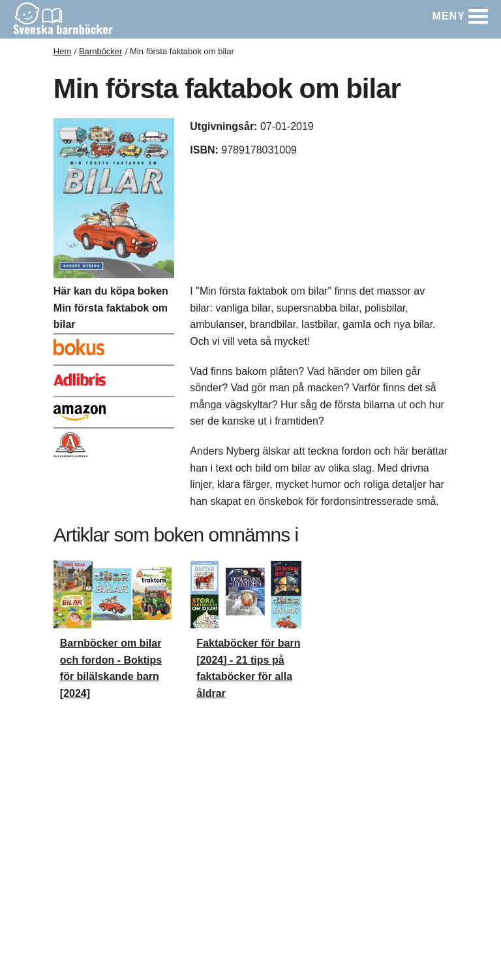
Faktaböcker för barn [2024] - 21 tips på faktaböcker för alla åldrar (248, 668)
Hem (62, 51)
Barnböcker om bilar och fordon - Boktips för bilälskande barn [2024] (111, 668)
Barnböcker (100, 51)
